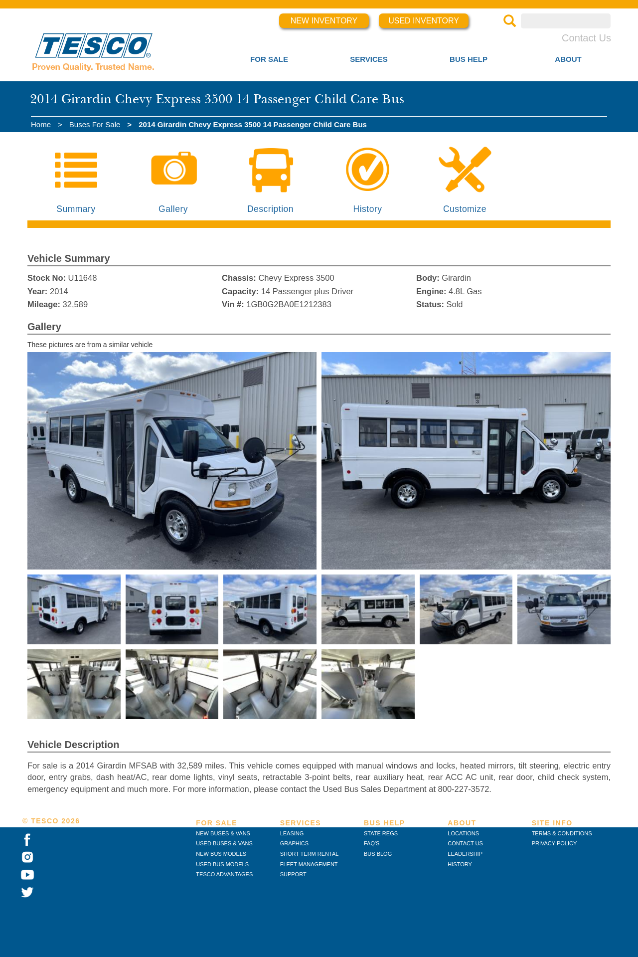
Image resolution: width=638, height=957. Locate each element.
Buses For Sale (95, 124)
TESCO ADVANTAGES (224, 874)
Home (41, 124)
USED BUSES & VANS (224, 843)
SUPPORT (293, 874)
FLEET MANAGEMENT (309, 864)
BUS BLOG (378, 854)
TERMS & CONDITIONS (562, 833)
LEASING (292, 833)
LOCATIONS (463, 833)
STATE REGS (381, 833)
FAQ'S (371, 843)
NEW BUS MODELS (221, 854)
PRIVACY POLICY (554, 843)
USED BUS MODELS (222, 864)
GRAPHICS (294, 843)
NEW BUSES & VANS (223, 833)
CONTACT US (465, 843)
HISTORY (460, 864)
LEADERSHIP (465, 854)
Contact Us (586, 37)
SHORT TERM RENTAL (309, 854)
